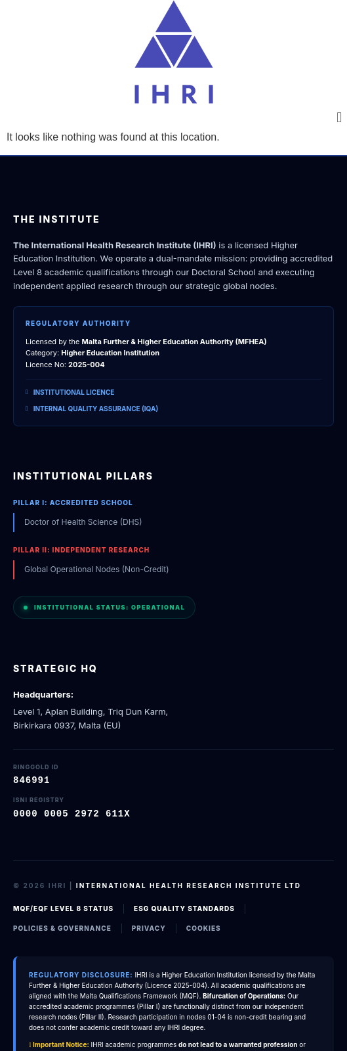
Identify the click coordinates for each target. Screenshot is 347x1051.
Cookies (203, 927)
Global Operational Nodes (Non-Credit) (96, 569)
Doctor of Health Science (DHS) (83, 522)
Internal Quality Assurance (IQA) (92, 409)
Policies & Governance (62, 927)
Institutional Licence (70, 392)
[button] (339, 117)
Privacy (149, 927)
